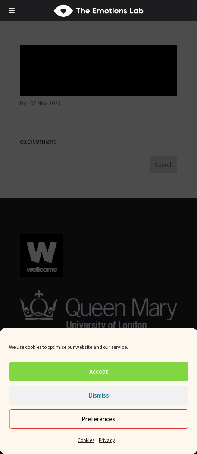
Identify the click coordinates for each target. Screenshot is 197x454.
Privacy (107, 440)
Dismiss (98, 395)
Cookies (86, 440)
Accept (98, 371)
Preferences (98, 419)
